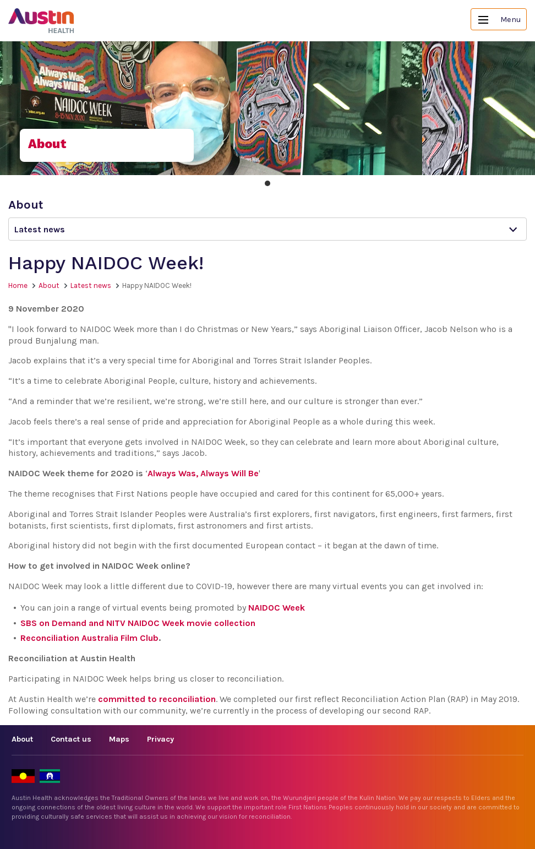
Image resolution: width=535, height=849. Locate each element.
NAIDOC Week (276, 607)
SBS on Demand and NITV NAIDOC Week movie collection (137, 623)
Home (18, 285)
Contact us (71, 739)
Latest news (90, 285)
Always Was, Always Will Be (203, 473)
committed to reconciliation (157, 699)
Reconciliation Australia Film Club (89, 638)
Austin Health (41, 20)
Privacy (160, 739)
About (49, 285)
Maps (119, 739)
